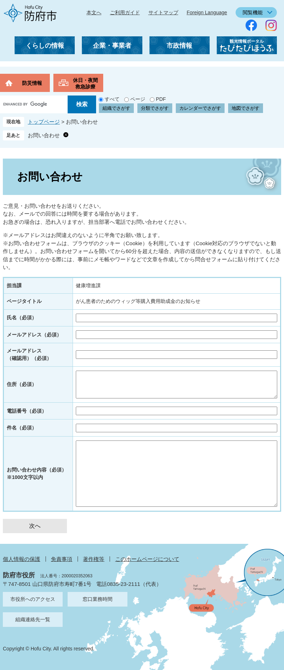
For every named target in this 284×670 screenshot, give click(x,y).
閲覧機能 (253, 12)
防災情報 (32, 83)
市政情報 (179, 45)
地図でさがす (245, 108)
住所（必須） (22, 384)
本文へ (93, 12)
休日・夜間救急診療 (85, 83)
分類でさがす (155, 108)
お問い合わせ (44, 135)
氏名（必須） (22, 317)
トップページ (44, 122)
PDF (161, 99)
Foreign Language (206, 12)
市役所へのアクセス (32, 599)
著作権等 (93, 559)
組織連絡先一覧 (32, 619)
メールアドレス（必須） (34, 334)
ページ (137, 99)
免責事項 (61, 559)
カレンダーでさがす (200, 108)
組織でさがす (116, 108)
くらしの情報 (45, 45)
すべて (112, 99)
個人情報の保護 (21, 559)
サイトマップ (163, 12)
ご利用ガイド (125, 12)
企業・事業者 (112, 45)
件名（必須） (22, 428)
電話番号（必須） (27, 411)
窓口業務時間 (97, 599)
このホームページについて (147, 559)
